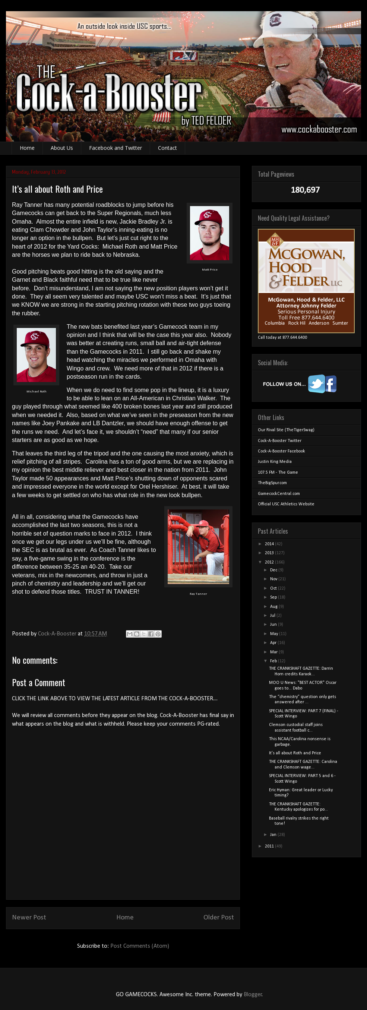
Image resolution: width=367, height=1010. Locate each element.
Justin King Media (275, 462)
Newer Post (29, 917)
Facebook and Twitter (115, 147)
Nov (274, 579)
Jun (274, 624)
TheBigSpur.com (272, 483)
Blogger (253, 995)
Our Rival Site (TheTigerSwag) (286, 430)
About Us (62, 147)
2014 (270, 544)
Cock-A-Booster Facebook (281, 451)
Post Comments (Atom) (139, 946)
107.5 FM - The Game (278, 472)
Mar (274, 652)
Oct (274, 588)
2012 (270, 562)
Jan (274, 835)
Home (27, 147)
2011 (270, 846)
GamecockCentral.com (279, 494)
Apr (274, 643)
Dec (274, 570)
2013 (270, 553)
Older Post (218, 917)
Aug (274, 607)
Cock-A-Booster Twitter (279, 441)
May (274, 634)
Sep (274, 597)
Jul (273, 615)
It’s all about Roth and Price (295, 753)
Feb (274, 661)
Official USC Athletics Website (286, 504)
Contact (167, 147)
